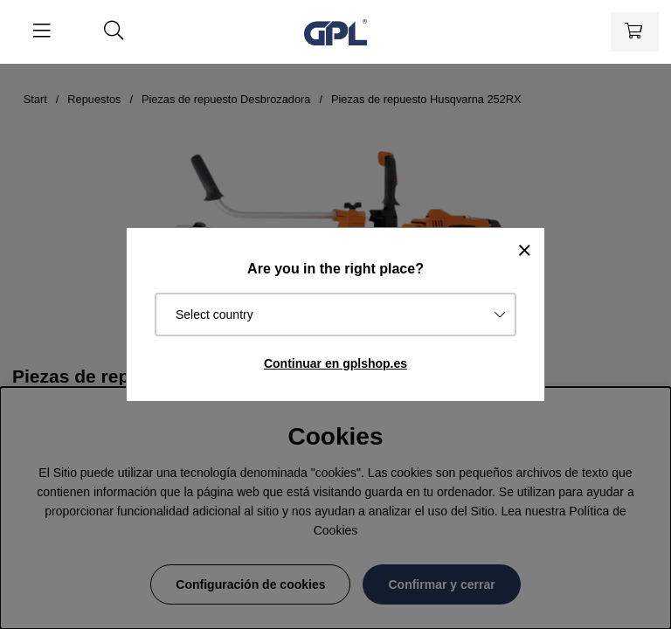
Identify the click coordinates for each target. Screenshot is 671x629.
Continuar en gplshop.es (335, 363)
